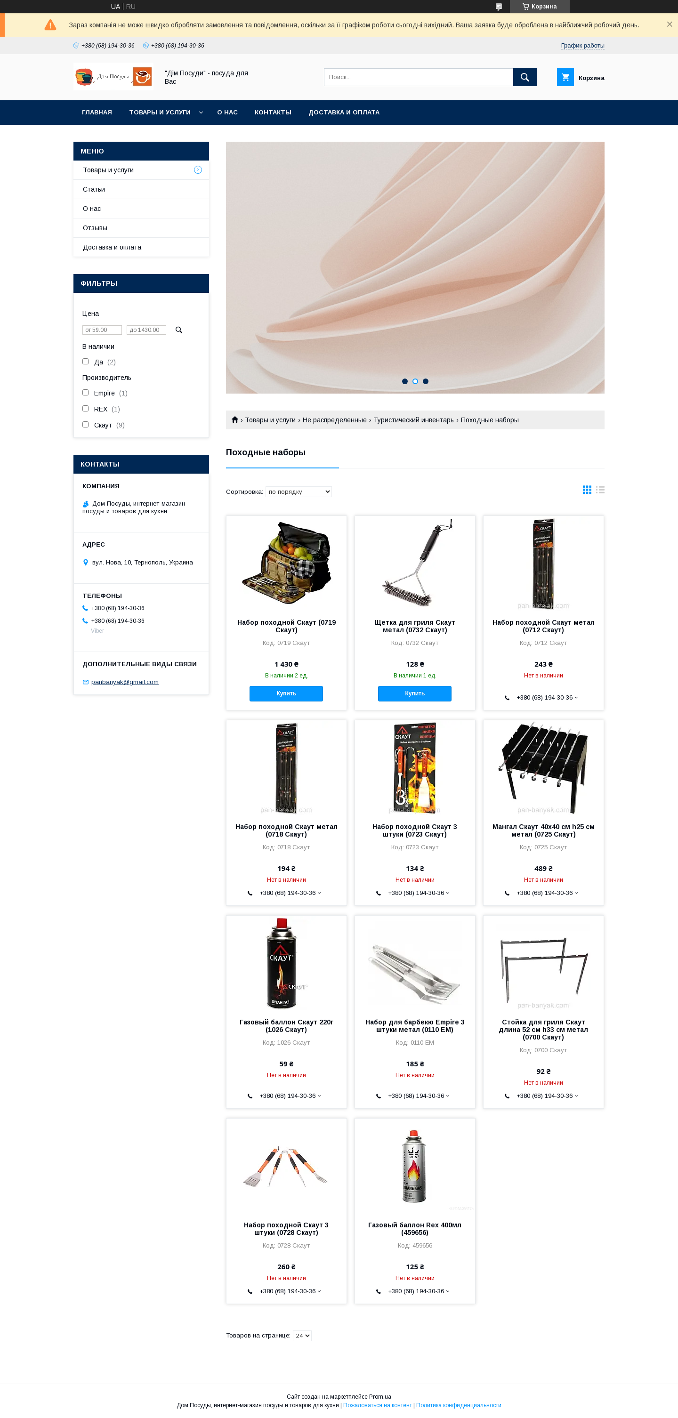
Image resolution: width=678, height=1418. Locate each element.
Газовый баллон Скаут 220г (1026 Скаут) (286, 1025)
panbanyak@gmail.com (125, 681)
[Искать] (525, 77)
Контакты (273, 112)
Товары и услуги (160, 112)
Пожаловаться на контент (377, 1405)
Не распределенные (335, 420)
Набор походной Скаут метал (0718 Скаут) (286, 830)
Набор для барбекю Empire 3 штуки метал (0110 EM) (415, 1025)
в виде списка (600, 492)
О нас (227, 112)
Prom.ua (380, 1397)
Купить (286, 693)
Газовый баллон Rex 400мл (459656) (414, 1228)
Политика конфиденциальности (458, 1405)
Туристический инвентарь (413, 420)
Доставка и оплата (343, 112)
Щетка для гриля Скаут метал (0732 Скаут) (414, 626)
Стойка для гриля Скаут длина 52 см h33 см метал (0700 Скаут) (543, 1029)
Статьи (94, 189)
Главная (97, 112)
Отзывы (95, 228)
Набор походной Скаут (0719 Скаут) (286, 626)
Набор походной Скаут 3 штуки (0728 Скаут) (286, 1228)
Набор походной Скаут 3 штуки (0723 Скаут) (414, 830)
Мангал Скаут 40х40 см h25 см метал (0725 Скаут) (543, 830)
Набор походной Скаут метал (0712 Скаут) (543, 626)
